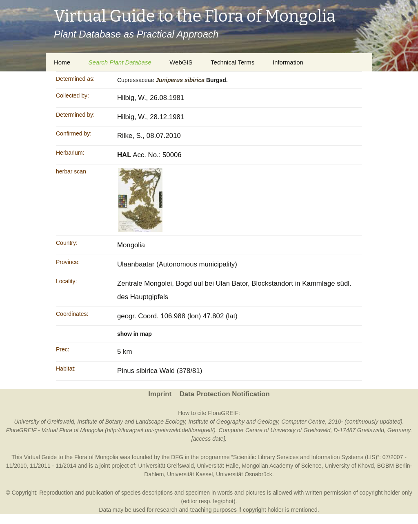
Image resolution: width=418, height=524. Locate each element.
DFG (177, 457)
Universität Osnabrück (244, 474)
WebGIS (180, 62)
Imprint (159, 394)
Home (62, 62)
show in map (134, 334)
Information (288, 62)
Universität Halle (217, 465)
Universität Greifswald (166, 465)
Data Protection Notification (225, 394)
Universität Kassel (190, 474)
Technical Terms (232, 62)
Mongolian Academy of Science (281, 465)
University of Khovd (349, 465)
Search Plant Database (119, 62)
